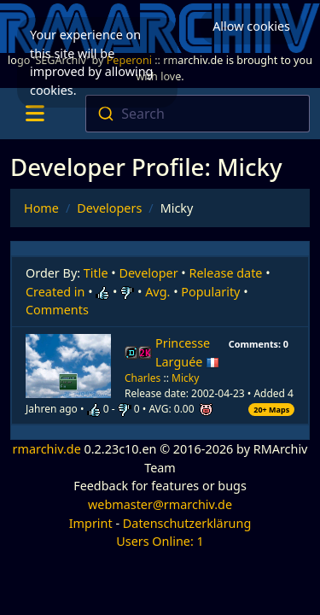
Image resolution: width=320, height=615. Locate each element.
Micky (185, 378)
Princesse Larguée (187, 352)
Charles (142, 378)
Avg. (157, 292)
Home (41, 208)
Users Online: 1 (160, 541)
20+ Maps (271, 409)
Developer (148, 273)
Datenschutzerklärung (187, 523)
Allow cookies (251, 26)
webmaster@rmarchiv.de (160, 504)
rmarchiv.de (47, 449)
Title (96, 273)
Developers (109, 208)
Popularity (210, 292)
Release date (226, 273)
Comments (57, 310)
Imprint (91, 523)
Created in (55, 292)
